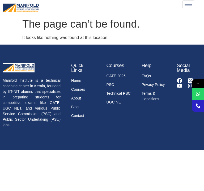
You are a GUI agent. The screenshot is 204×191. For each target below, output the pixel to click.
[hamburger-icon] (188, 4)
